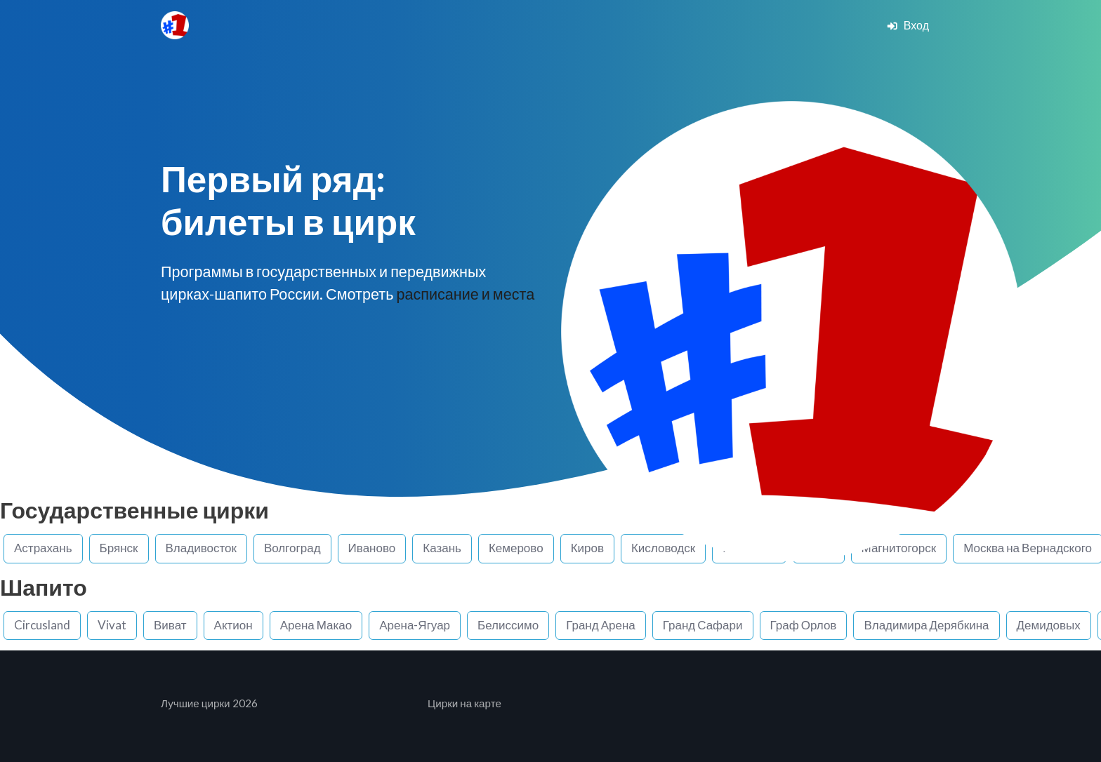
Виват (170, 624)
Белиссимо (508, 624)
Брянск (119, 547)
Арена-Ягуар (414, 624)
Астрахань (43, 547)
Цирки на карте (464, 703)
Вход (907, 25)
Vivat (112, 624)
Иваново (372, 547)
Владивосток (201, 547)
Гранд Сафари (703, 624)
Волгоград (292, 547)
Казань (442, 547)
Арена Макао (316, 624)
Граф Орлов (803, 624)
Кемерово (516, 547)
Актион (233, 624)
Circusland (42, 624)
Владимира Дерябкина (926, 624)
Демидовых (1049, 624)
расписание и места (465, 294)
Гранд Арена (600, 624)
